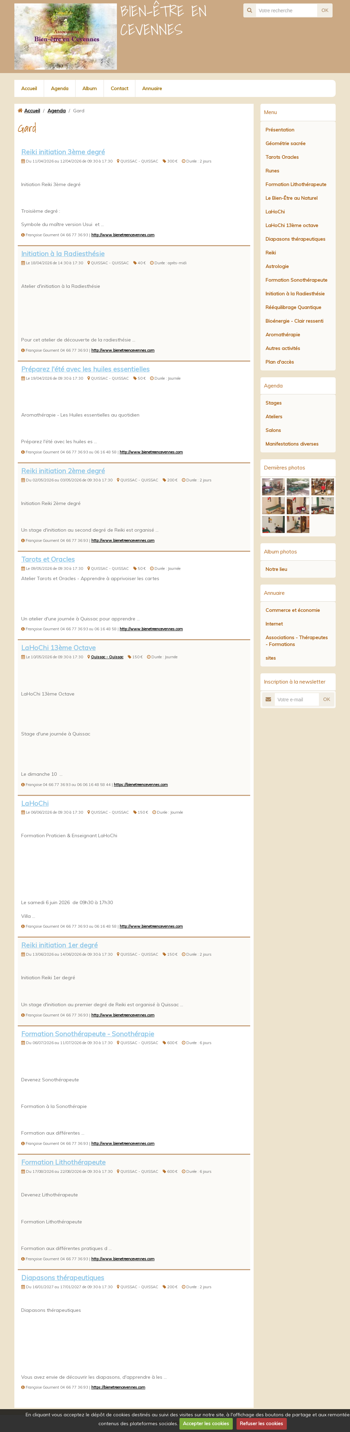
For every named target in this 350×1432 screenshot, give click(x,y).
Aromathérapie (283, 335)
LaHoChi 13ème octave (292, 225)
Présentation (280, 130)
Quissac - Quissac (107, 657)
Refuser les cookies (261, 1423)
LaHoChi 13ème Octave (58, 647)
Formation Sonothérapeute (296, 280)
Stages (274, 403)
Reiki (271, 253)
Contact (120, 88)
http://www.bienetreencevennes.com (122, 235)
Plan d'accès (280, 362)
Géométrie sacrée (286, 143)
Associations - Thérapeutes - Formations (297, 640)
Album (90, 88)
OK (325, 10)
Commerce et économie (293, 610)
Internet (274, 624)
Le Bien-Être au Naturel (292, 198)
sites (271, 658)
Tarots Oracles (282, 157)
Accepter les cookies (206, 1423)
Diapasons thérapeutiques (62, 1277)
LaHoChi (35, 803)
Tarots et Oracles (48, 559)
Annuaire (154, 88)
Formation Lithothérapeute (63, 1162)
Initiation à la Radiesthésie (63, 253)
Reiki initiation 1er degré (59, 945)
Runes (272, 171)
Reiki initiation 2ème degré (63, 470)
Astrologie (277, 266)
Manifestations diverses (292, 444)
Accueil (29, 88)
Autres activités (283, 348)
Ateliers (274, 416)
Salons (273, 430)
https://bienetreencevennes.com (141, 784)
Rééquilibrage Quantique (293, 307)
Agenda (60, 88)
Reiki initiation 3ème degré (63, 152)
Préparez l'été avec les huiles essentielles (85, 369)
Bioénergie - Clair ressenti (294, 321)
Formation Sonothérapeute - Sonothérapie (87, 1033)
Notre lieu (276, 569)
